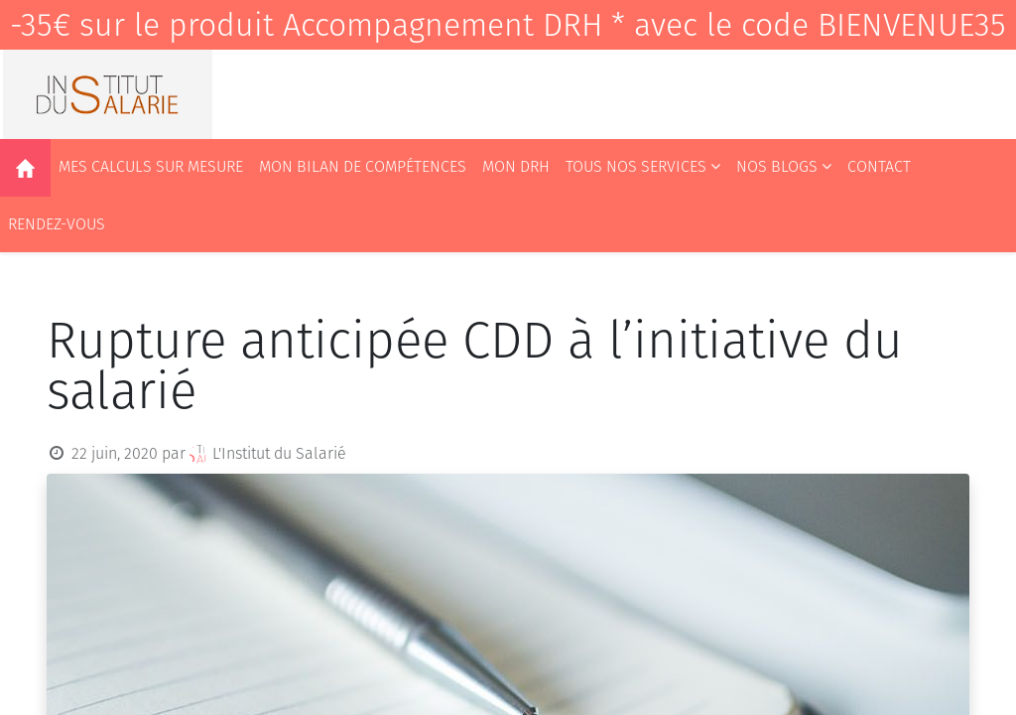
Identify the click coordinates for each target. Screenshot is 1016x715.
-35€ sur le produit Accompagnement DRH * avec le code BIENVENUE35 (508, 25)
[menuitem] (25, 168)
